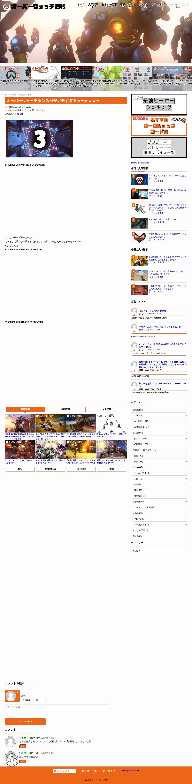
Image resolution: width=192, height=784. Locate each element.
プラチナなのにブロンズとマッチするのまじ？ (161, 327)
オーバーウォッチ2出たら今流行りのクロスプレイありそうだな (162, 345)
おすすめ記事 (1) (140, 530)
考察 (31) (138, 490)
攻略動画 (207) (140, 496)
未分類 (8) (137, 536)
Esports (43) (138, 467)
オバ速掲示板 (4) (141, 524)
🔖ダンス (40, 110)
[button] (2, 77)
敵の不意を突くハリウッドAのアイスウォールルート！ (162, 385)
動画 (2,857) (138, 410)
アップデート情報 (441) (145, 507)
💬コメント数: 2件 (14, 113)
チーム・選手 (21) (142, 473)
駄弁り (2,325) (140, 438)
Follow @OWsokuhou (140, 162)
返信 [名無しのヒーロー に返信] (23, 746)
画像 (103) (138, 456)
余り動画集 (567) (141, 427)
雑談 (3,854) (138, 433)
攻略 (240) (137, 484)
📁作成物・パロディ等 (23, 110)
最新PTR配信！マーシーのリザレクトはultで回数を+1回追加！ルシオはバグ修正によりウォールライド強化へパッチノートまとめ (163, 365)
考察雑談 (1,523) (141, 444)
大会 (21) (138, 478)
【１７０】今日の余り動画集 (152, 311)
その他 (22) (138, 513)
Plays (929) (138, 415)
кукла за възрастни (140, 376)
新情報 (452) (138, 501)
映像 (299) (138, 461)
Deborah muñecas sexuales (143, 336)
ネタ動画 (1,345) (141, 421)
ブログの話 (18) (141, 519)
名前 (23, 696)
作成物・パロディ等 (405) (144, 450)
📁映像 (8, 110)
